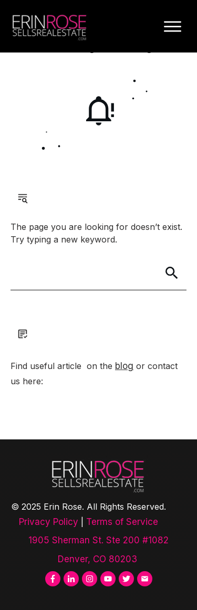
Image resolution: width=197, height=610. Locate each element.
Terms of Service (122, 522)
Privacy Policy (48, 522)
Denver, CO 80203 (99, 559)
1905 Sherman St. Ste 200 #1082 (98, 540)
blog (124, 366)
